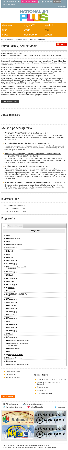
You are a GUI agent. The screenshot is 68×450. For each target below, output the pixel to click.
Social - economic (16, 55)
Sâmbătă (18, 226)
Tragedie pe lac (42, 387)
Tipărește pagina (12, 404)
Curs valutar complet (13, 371)
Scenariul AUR (42, 390)
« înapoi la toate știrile (10, 101)
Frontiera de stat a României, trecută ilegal (51, 379)
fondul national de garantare (51, 55)
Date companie (61, 6)
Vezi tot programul (9, 4)
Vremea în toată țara (13, 378)
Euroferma (11, 281)
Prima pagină (10, 39)
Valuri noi (11, 288)
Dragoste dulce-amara (15, 355)
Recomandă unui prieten (35, 404)
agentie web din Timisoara (47, 447)
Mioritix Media (31, 447)
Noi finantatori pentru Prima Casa (20, 166)
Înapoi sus (61, 407)
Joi (4, 226)
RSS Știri (63, 44)
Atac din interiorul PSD (44, 393)
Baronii (10, 251)
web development (19, 447)
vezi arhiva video (8, 396)
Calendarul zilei (11, 374)
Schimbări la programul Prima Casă (21, 143)
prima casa (37, 55)
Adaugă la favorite (37, 407)
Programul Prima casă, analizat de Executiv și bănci (28, 182)
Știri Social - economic (22, 39)
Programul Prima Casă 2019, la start (21, 133)
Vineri (10, 226)
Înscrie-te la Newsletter (14, 407)
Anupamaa (12, 305)
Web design (7, 447)
